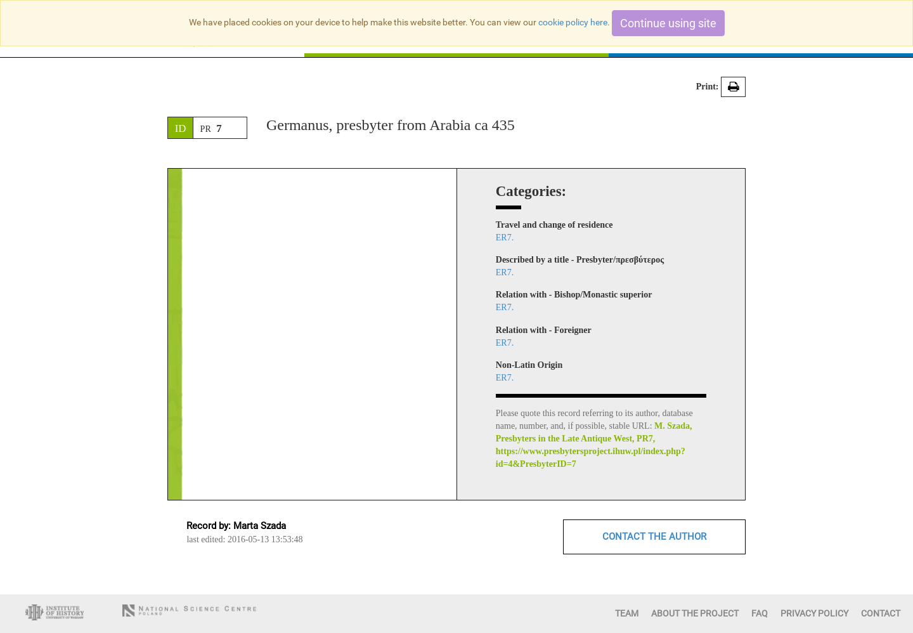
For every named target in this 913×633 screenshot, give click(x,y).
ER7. (505, 237)
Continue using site (668, 23)
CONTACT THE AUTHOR (654, 536)
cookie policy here (572, 22)
